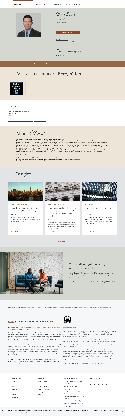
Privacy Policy (25, 413)
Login (112, 1)
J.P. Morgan (41, 392)
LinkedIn (60, 55)
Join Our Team (16, 397)
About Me (33, 64)
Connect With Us (42, 381)
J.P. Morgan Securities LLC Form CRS (44, 327)
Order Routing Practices (70, 386)
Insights (45, 64)
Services (39, 4)
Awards (20, 64)
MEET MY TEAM (61, 28)
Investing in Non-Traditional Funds (73, 403)
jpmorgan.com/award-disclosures (15, 308)
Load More (61, 241)
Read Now (15, 232)
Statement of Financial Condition (73, 381)
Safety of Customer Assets (71, 384)
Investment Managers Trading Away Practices (74, 397)
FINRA (79, 353)
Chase (39, 394)
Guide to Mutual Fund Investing (72, 401)
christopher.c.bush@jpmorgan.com (68, 52)
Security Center (68, 406)
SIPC (84, 353)
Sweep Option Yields (69, 389)
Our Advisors (15, 384)
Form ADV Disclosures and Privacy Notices (73, 393)
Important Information (81, 363)
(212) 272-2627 (74, 282)
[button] (122, 411)
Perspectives (58, 4)
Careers (107, 1)
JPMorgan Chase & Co (44, 389)
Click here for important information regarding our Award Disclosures (27, 121)
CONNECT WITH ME (68, 32)
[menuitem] (48, 5)
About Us (68, 4)
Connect (58, 64)
